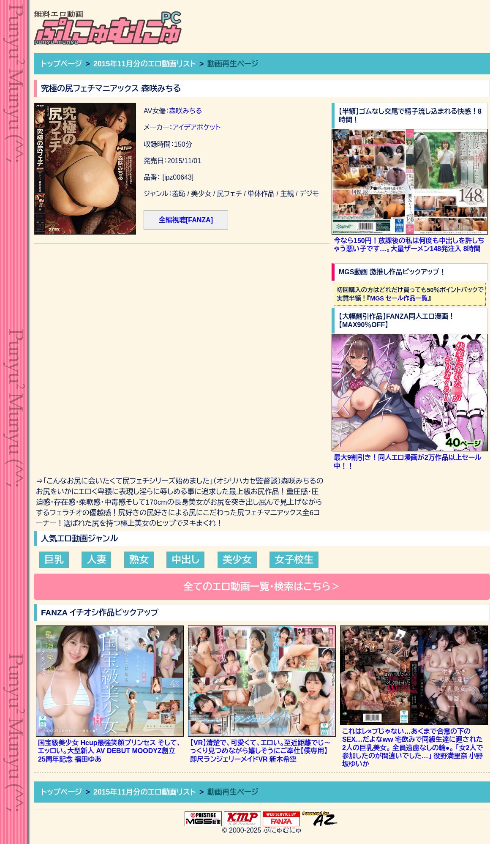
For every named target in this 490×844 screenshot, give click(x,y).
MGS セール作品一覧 (398, 298)
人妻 (96, 559)
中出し (185, 559)
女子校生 (294, 559)
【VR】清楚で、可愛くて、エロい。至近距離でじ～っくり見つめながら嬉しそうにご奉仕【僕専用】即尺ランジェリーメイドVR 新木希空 (260, 750)
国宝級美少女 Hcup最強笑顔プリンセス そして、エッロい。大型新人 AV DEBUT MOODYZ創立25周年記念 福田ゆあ (109, 750)
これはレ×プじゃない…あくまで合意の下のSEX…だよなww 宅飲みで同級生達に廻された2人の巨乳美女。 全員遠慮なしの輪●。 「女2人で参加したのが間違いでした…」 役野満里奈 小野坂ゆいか (412, 748)
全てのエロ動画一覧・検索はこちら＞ (261, 586)
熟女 (139, 559)
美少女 (237, 559)
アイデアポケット (196, 127)
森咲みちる (185, 111)
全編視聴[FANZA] (186, 220)
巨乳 (54, 559)
